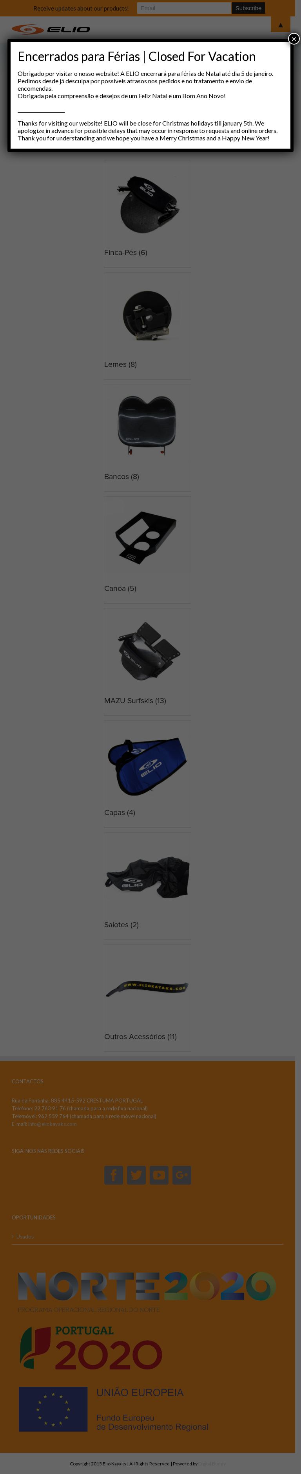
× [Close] (294, 38)
